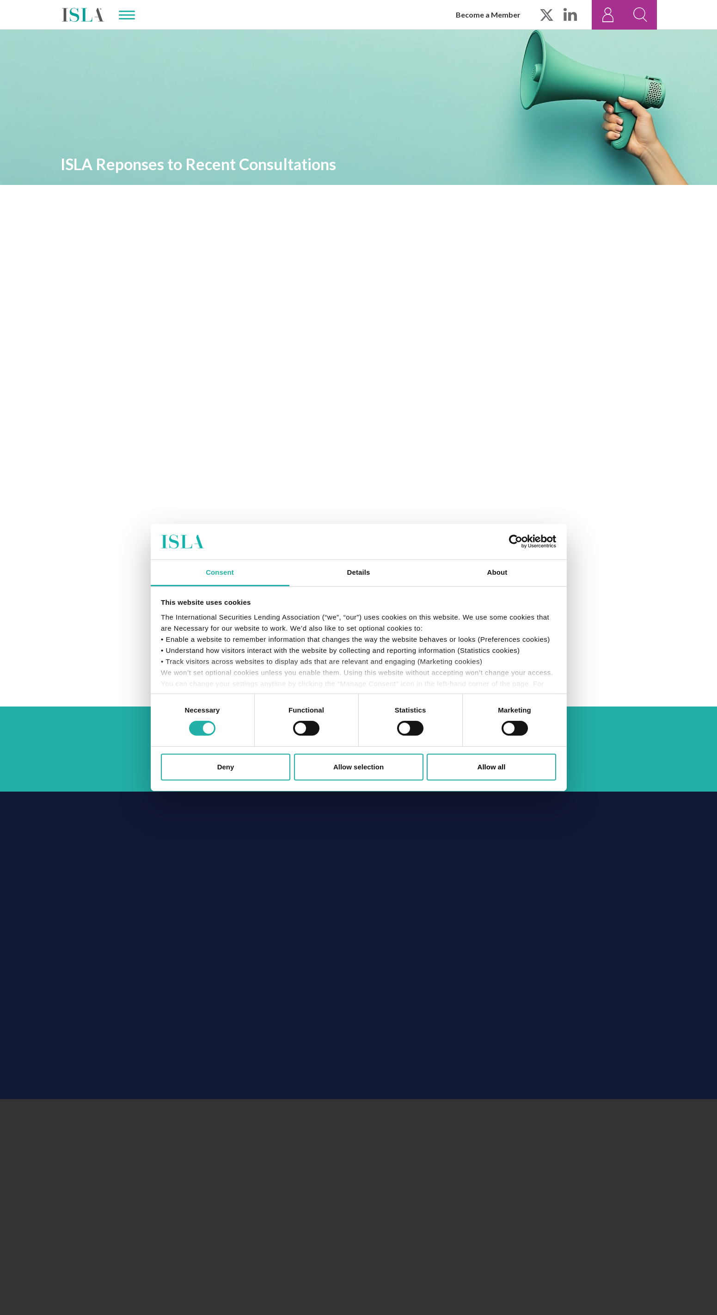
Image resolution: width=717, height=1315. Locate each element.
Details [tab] (358, 572)
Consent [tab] (220, 572)
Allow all (492, 767)
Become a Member (488, 14)
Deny (225, 767)
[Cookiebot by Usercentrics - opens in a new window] (515, 541)
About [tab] (497, 572)
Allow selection (358, 767)
